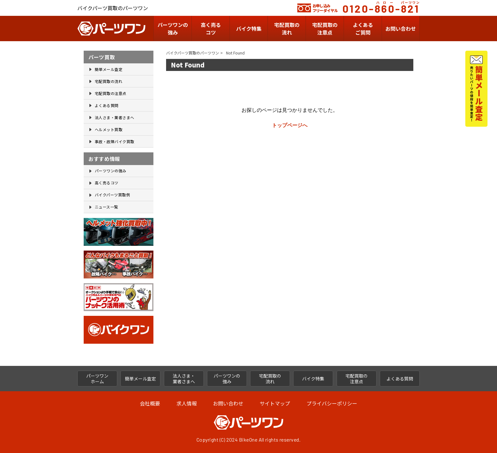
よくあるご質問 (363, 28)
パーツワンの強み (110, 170)
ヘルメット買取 (108, 129)
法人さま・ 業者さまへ (184, 379)
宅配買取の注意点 (110, 93)
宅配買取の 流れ (270, 379)
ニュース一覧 (106, 206)
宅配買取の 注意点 (325, 28)
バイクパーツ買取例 (112, 194)
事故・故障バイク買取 (114, 141)
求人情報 (187, 403)
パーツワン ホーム (97, 379)
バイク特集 (248, 28)
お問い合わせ (400, 28)
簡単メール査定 (108, 69)
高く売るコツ (211, 28)
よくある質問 (107, 105)
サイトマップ (275, 403)
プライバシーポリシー (332, 403)
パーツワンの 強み (173, 28)
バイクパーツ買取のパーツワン (192, 52)
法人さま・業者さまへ (114, 117)
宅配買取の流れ (287, 28)
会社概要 (150, 403)
